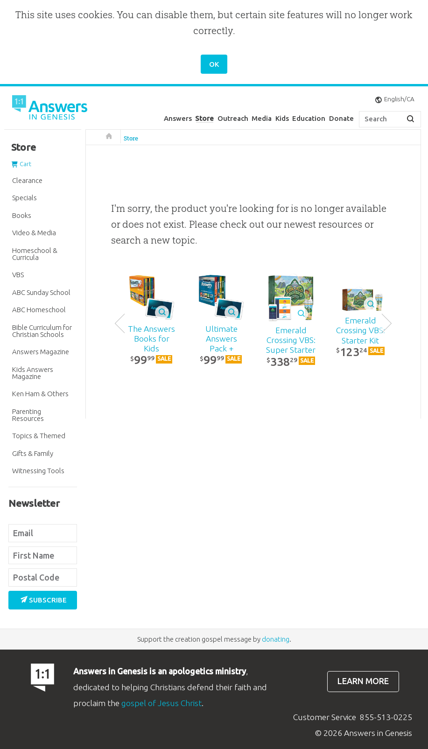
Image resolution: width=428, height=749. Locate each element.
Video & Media (34, 233)
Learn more (363, 681)
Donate (341, 118)
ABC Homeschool (39, 310)
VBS (18, 275)
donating (275, 639)
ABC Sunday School (41, 292)
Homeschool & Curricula (34, 253)
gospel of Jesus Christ (161, 703)
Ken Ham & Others (40, 394)
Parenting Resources (28, 414)
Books (21, 215)
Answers (178, 118)
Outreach (233, 118)
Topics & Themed (38, 436)
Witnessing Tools (38, 471)
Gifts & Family (32, 453)
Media (262, 118)
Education (308, 118)
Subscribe (44, 600)
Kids (282, 118)
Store (204, 118)
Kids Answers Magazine (32, 372)
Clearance (27, 180)
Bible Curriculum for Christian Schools (42, 330)
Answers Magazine (40, 352)
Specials (24, 198)
